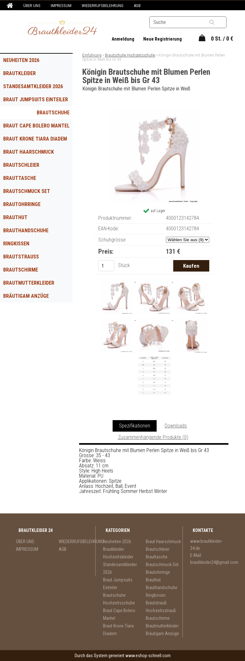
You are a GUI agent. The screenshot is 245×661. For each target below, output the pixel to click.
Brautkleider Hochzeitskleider (24, 75)
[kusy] (106, 265)
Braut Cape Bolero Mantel (36, 126)
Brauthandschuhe (25, 230)
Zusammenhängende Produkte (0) (153, 437)
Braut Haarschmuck (28, 152)
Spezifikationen (134, 426)
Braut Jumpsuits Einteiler (35, 99)
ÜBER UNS (32, 5)
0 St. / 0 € (222, 38)
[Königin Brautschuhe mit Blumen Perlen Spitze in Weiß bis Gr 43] (154, 111)
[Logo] (62, 28)
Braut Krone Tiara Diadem (35, 139)
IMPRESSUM (61, 5)
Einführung (91, 55)
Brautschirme (20, 270)
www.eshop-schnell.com (148, 655)
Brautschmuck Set (26, 191)
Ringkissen (16, 244)
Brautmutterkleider (28, 283)
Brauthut (15, 217)
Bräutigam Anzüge (26, 296)
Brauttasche (19, 178)
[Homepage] (9, 6)
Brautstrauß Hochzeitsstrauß (26, 258)
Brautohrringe (22, 204)
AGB (137, 5)
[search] (219, 22)
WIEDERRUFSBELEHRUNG (102, 5)
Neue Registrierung (162, 39)
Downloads (176, 426)
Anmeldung (123, 39)
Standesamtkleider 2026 (33, 86)
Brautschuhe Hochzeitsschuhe (48, 114)
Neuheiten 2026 (21, 60)
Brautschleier (21, 165)
